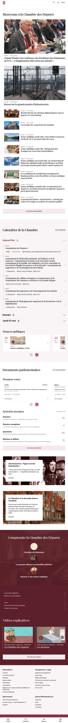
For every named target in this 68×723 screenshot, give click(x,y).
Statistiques (6, 683)
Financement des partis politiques (14, 605)
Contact (5, 673)
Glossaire (5, 678)
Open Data (38, 675)
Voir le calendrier (60, 230)
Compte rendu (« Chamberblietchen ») (14, 702)
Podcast (5, 705)
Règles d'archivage (40, 678)
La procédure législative (11, 593)
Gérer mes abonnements (10, 700)
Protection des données (42, 685)
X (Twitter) (38, 707)
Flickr (37, 702)
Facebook (38, 700)
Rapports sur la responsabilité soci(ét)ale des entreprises (16, 688)
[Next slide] (37, 355)
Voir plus (11, 478)
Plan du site (38, 688)
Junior (6, 603)
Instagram (38, 705)
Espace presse (7, 680)
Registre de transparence (42, 673)
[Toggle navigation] (63, 2)
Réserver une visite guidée (12, 596)
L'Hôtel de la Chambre (11, 608)
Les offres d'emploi (8, 675)
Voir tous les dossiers (59, 370)
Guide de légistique (8, 692)
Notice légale (39, 683)
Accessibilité (6, 685)
